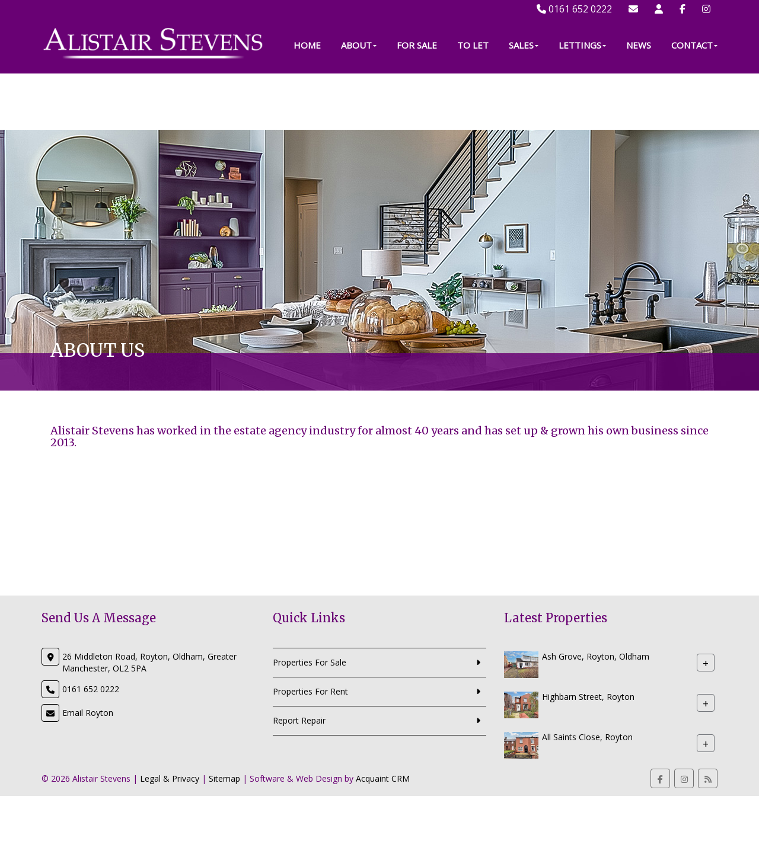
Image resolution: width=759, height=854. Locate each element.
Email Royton (87, 712)
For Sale (417, 101)
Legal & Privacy (169, 778)
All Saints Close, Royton (587, 737)
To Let (473, 101)
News (638, 101)
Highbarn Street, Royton (588, 696)
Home (307, 101)
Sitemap (224, 778)
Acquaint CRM (383, 778)
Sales (523, 101)
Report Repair (299, 720)
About (359, 101)
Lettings (582, 101)
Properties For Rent (310, 691)
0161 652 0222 (574, 8)
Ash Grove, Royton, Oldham (595, 656)
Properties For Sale (309, 662)
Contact (694, 101)
